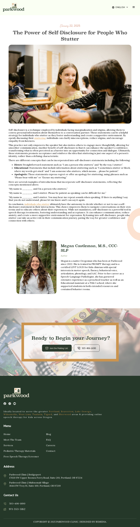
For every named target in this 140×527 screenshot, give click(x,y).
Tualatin (37, 414)
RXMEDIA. (101, 521)
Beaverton (67, 411)
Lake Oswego (83, 411)
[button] (120, 7)
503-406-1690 (17, 503)
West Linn (25, 414)
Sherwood (65, 414)
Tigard (48, 414)
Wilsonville (10, 414)
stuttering (40, 138)
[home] (13, 7)
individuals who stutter (36, 204)
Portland (54, 411)
